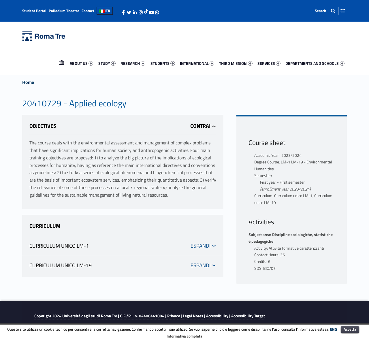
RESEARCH (133, 63)
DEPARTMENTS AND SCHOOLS (314, 63)
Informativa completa (184, 336)
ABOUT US (81, 63)
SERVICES (268, 63)
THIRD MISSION (235, 63)
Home (61, 63)
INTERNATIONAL (197, 63)
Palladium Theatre (64, 11)
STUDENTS (162, 63)
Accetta (350, 329)
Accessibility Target (248, 316)
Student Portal (34, 11)
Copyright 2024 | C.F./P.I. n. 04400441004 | (100, 316)
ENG (333, 329)
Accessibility (217, 316)
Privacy (173, 316)
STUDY (107, 63)
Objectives (42, 126)
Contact (88, 11)
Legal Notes (193, 316)
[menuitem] (61, 63)
